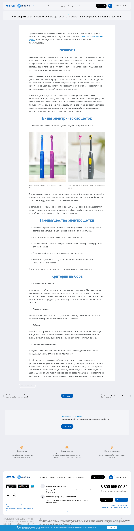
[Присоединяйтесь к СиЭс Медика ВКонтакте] (8, 495)
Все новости (67, 396)
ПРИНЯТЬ (112, 527)
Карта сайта (67, 507)
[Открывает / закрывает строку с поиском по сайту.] (110, 6)
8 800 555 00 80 (114, 486)
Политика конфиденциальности (67, 511)
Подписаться (67, 426)
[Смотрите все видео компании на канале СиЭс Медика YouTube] (14, 495)
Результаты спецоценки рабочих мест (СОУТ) (115, 507)
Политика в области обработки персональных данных (19, 505)
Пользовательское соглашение (67, 509)
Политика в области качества (119, 505)
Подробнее (37, 528)
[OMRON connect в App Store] (11, 486)
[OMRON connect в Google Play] (23, 486)
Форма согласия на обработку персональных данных (19, 509)
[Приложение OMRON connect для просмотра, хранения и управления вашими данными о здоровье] (32, 486)
